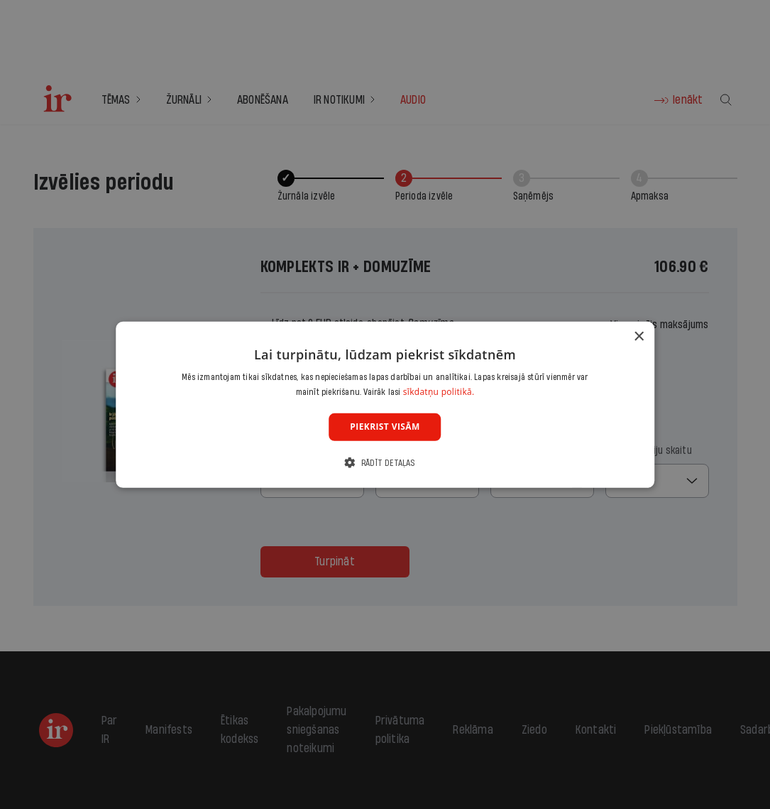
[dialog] (385, 404)
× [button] (638, 336)
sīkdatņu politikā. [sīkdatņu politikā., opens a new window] (439, 392)
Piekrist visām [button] (384, 426)
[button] (384, 462)
